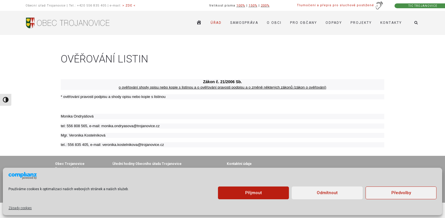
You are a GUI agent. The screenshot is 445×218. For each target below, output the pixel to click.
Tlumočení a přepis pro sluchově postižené (340, 5)
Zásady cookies (20, 208)
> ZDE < (128, 5)
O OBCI (274, 23)
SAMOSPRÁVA (244, 23)
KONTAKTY (391, 23)
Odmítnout (327, 192)
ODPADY (334, 23)
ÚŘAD (216, 23)
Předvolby (401, 192)
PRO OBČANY (303, 23)
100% (240, 5)
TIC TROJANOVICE (422, 5)
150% (253, 5)
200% (265, 5)
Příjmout (253, 192)
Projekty (361, 23)
